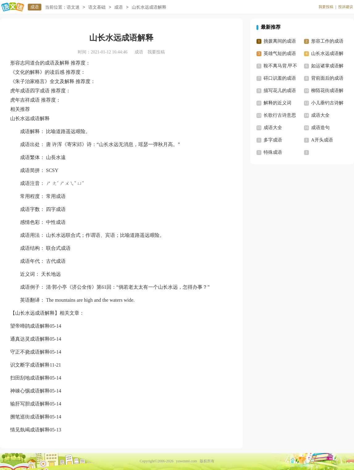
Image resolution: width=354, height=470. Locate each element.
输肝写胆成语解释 (30, 403)
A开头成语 (322, 139)
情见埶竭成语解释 (30, 429)
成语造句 (320, 127)
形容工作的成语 (327, 41)
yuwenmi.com (186, 461)
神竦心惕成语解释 (30, 390)
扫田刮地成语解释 (30, 377)
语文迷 (73, 7)
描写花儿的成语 (280, 90)
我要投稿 (326, 7)
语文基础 (97, 7)
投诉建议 (345, 7)
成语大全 (320, 115)
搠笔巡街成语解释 (30, 416)
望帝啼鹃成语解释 (30, 326)
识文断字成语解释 (30, 364)
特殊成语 (273, 152)
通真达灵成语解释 (30, 339)
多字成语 (273, 139)
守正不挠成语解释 (30, 352)
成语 (34, 7)
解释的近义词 (277, 102)
